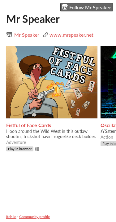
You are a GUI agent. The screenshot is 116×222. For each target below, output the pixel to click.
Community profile (34, 216)
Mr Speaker (26, 35)
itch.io (11, 216)
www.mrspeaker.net (71, 35)
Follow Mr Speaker (86, 7)
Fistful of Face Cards (28, 125)
